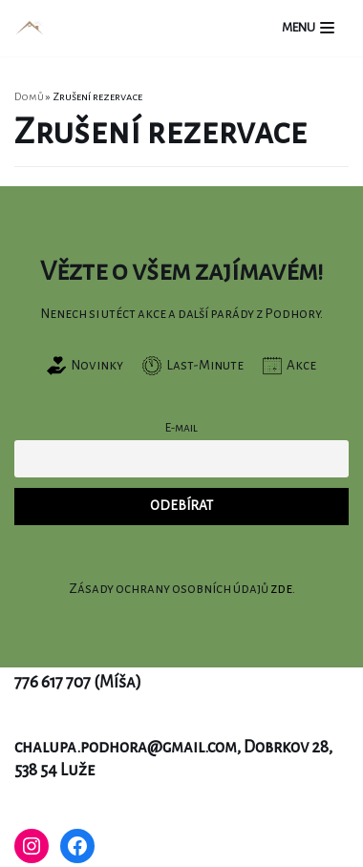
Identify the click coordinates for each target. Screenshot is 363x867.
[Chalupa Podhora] (29, 28)
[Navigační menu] (308, 27)
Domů (29, 97)
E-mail (181, 427)
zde (281, 589)
